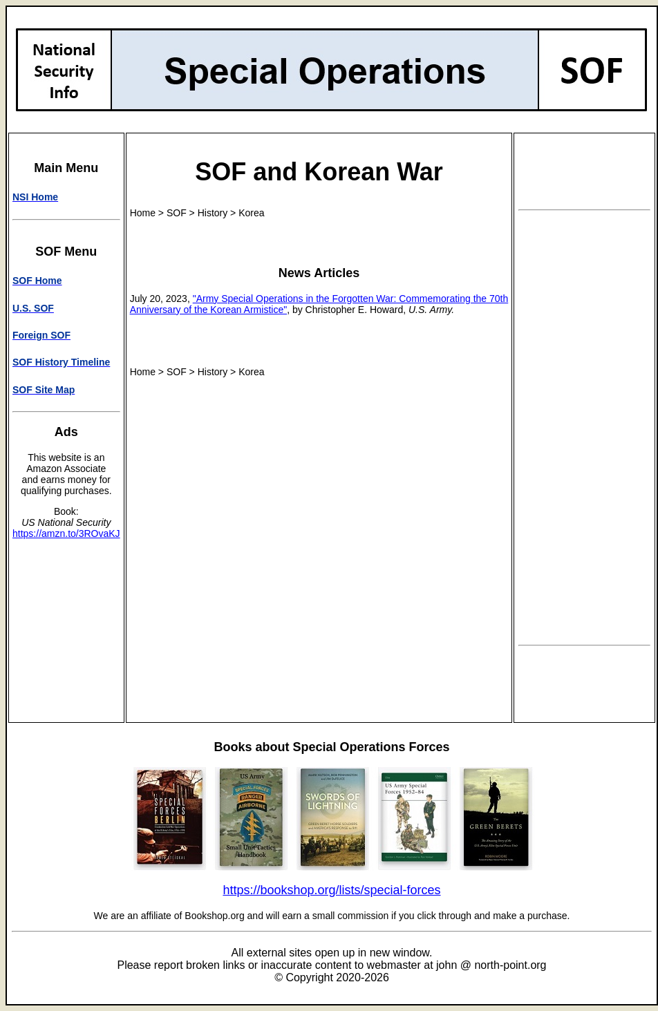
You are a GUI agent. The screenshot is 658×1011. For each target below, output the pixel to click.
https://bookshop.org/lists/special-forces (331, 890)
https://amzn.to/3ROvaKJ (66, 533)
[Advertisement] (584, 427)
